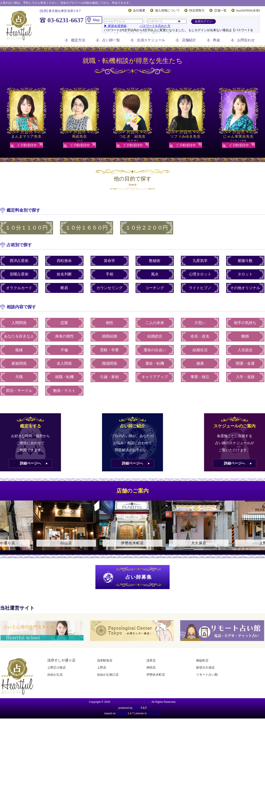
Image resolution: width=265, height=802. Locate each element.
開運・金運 (245, 363)
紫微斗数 (245, 261)
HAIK (136, 707)
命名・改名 (200, 336)
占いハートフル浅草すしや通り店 (131, 701)
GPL (150, 713)
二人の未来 (154, 323)
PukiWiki (121, 713)
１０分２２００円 (146, 228)
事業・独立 (200, 377)
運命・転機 (154, 363)
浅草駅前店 (104, 660)
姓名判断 (64, 274)
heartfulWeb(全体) (248, 10)
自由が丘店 (55, 674)
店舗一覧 (220, 10)
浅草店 (151, 660)
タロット (245, 274)
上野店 (101, 667)
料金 (216, 40)
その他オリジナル (245, 288)
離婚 (245, 336)
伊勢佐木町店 (155, 674)
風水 (155, 274)
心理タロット (200, 274)
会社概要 (139, 10)
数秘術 (154, 261)
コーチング (154, 288)
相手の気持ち (245, 323)
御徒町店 (202, 660)
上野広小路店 (56, 667)
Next (259, 529)
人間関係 (18, 323)
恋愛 (64, 323)
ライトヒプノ (200, 288)
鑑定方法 (78, 40)
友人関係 (64, 363)
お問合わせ (246, 40)
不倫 (64, 350)
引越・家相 (109, 377)
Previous (5, 529)
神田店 (151, 667)
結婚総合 (154, 336)
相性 (109, 323)
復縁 (19, 350)
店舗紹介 (189, 40)
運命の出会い (155, 350)
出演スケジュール (151, 40)
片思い (200, 323)
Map (96, 20)
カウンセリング (109, 288)
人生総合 (245, 350)
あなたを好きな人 (19, 336)
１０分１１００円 (26, 228)
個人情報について (167, 10)
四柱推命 (64, 261)
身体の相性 (64, 336)
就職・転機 (64, 377)
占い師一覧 (111, 40)
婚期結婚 (109, 336)
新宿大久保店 (205, 667)
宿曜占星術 (19, 274)
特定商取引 (197, 10)
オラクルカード (19, 288)
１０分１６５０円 (86, 228)
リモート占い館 (207, 674)
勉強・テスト (64, 391)
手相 (109, 274)
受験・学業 (109, 350)
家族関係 (18, 363)
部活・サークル (19, 391)
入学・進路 (245, 377)
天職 (19, 377)
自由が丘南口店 (108, 674)
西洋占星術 (19, 261)
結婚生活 (200, 350)
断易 (64, 288)
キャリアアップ (155, 377)
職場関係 (109, 363)
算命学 (109, 261)
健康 (200, 363)
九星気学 (200, 261)
